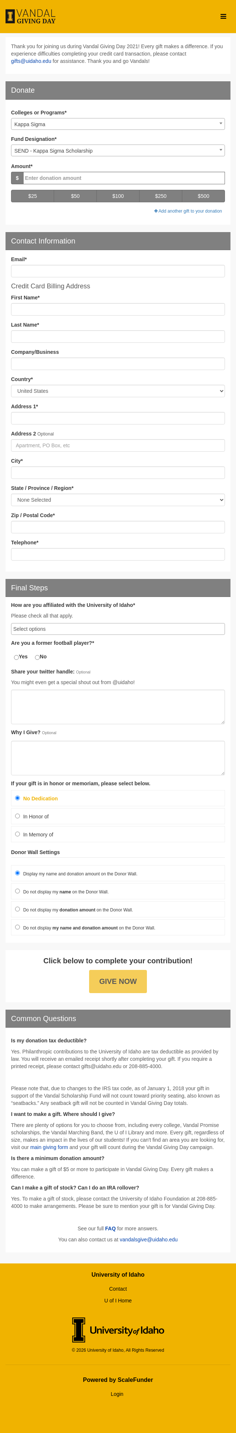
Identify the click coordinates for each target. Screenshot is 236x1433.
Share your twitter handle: (43, 672)
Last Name (25, 325)
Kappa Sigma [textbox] (29, 124)
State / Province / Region (42, 488)
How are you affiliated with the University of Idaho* (73, 605)
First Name (25, 298)
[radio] (118, 798)
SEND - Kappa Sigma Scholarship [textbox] (53, 151)
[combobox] (118, 124)
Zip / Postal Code (33, 515)
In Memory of (34, 835)
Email (19, 259)
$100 (118, 196)
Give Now (118, 981)
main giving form (49, 1147)
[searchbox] (118, 629)
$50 (75, 196)
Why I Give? (25, 732)
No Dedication (36, 798)
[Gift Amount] (124, 178)
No (41, 657)
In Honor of (32, 816)
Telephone (24, 542)
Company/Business (35, 352)
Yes (21, 657)
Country (22, 379)
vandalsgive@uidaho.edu (148, 1239)
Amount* (21, 166)
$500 (203, 196)
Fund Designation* (34, 139)
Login (117, 1394)
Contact (118, 1289)
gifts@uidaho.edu (31, 61)
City (17, 461)
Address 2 (23, 434)
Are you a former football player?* (52, 643)
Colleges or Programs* (39, 112)
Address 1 (24, 406)
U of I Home (118, 1301)
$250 (160, 196)
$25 (32, 196)
